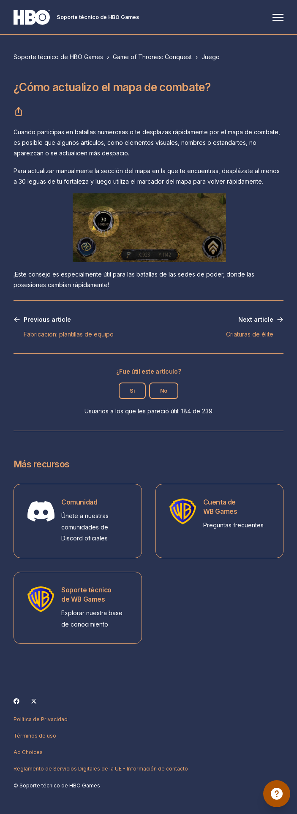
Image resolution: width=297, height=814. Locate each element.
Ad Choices (28, 752)
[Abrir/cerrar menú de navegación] (278, 17)
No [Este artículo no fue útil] (163, 391)
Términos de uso (35, 736)
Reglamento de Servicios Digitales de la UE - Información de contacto (101, 768)
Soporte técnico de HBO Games (58, 56)
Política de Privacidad (41, 719)
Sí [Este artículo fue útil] (132, 391)
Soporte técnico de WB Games (86, 594)
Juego (211, 56)
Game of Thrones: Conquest (152, 56)
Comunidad (79, 502)
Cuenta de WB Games (220, 507)
